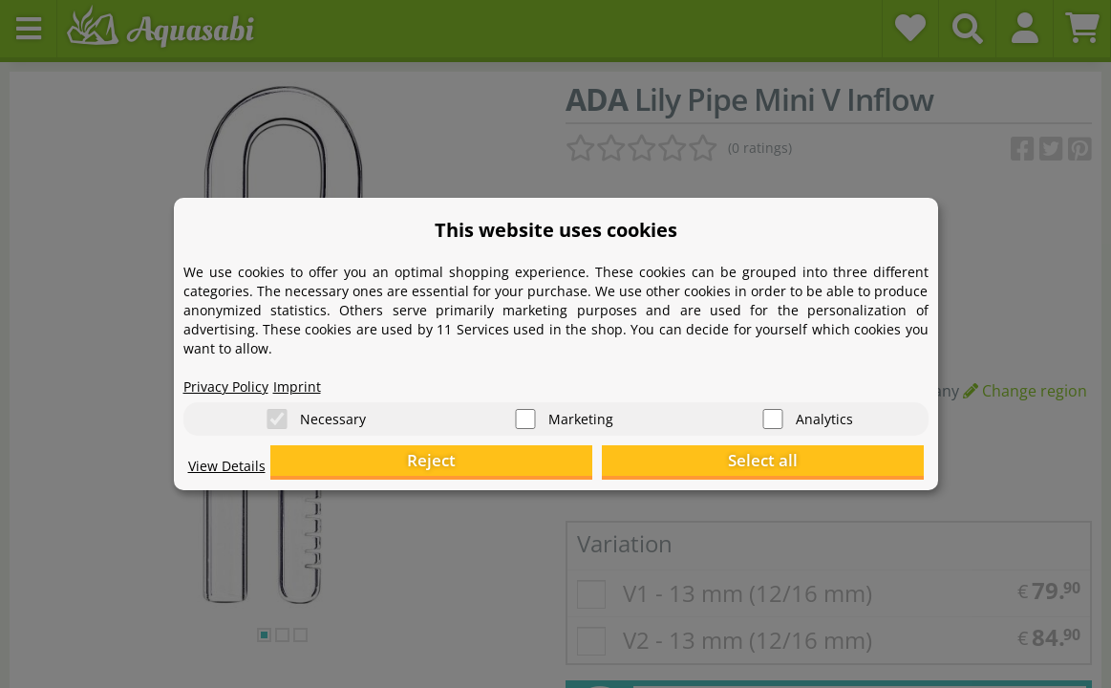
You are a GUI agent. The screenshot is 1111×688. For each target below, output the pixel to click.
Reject (627, 464)
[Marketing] (525, 411)
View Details (231, 473)
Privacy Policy (232, 378)
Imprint (312, 378)
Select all (828, 464)
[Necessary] (277, 411)
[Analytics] (773, 411)
